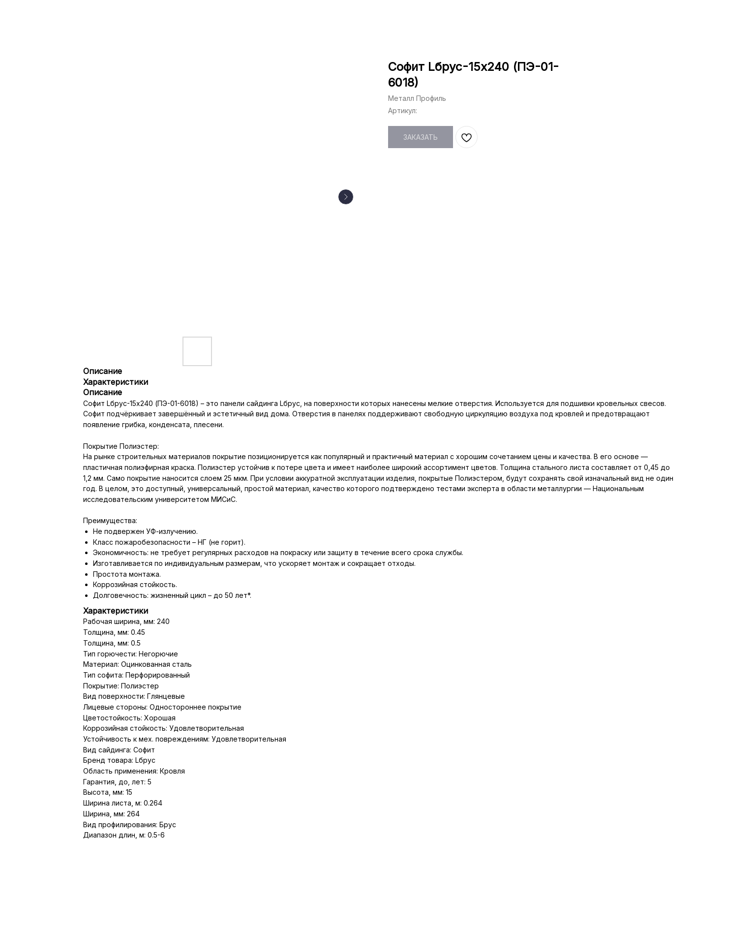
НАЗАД (30, 15)
